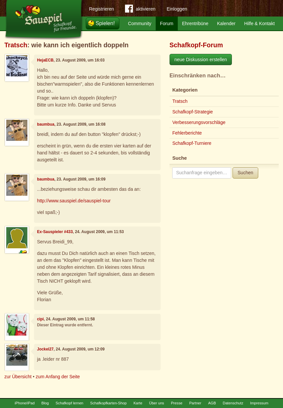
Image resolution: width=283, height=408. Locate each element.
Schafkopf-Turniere (191, 143)
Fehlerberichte (187, 133)
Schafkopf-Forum (196, 45)
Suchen (245, 172)
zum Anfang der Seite (58, 376)
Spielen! (105, 23)
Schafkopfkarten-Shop (108, 403)
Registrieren (101, 9)
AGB (212, 403)
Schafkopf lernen (69, 403)
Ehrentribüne (195, 23)
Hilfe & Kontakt (259, 23)
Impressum (259, 403)
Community (139, 23)
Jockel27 (45, 349)
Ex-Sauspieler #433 (55, 231)
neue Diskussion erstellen (200, 59)
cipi (40, 319)
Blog (45, 403)
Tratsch (15, 45)
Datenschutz (233, 403)
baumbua (45, 124)
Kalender (226, 23)
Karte (138, 403)
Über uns (156, 403)
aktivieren (140, 10)
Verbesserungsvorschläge (198, 122)
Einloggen (177, 9)
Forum (166, 23)
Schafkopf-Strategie (192, 111)
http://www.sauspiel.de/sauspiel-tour (73, 200)
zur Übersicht (17, 376)
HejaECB (45, 60)
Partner (195, 403)
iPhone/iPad (25, 403)
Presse (176, 403)
